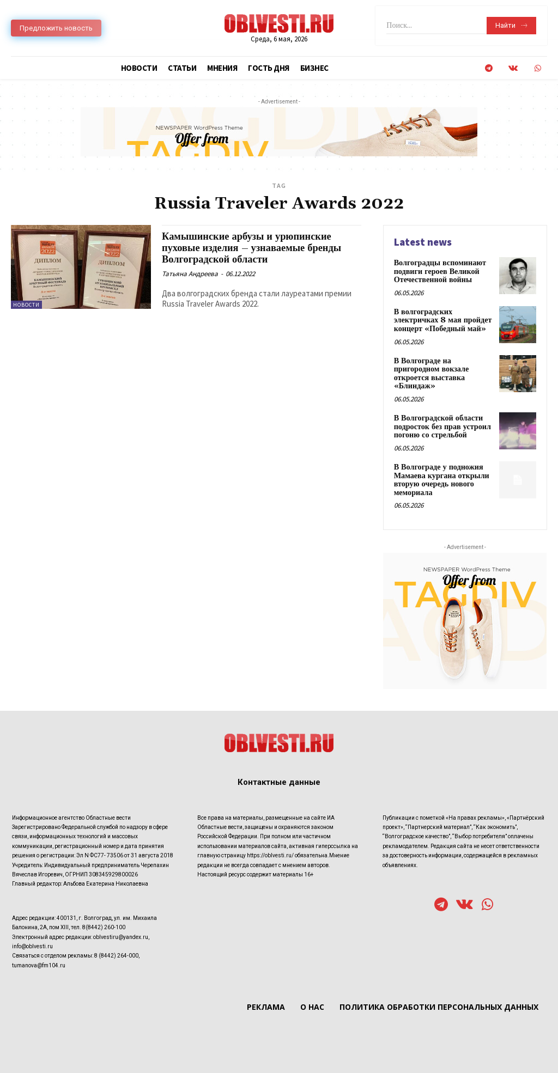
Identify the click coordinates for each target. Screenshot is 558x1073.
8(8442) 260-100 (103, 925)
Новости (26, 304)
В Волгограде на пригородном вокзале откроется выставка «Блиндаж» (431, 372)
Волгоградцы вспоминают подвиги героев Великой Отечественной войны (439, 271)
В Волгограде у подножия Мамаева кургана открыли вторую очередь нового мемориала (441, 478)
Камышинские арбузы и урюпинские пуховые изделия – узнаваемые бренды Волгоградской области (254, 248)
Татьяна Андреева (190, 273)
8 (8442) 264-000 (116, 953)
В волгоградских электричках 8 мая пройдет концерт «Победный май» (442, 320)
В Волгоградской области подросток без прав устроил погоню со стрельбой (442, 425)
